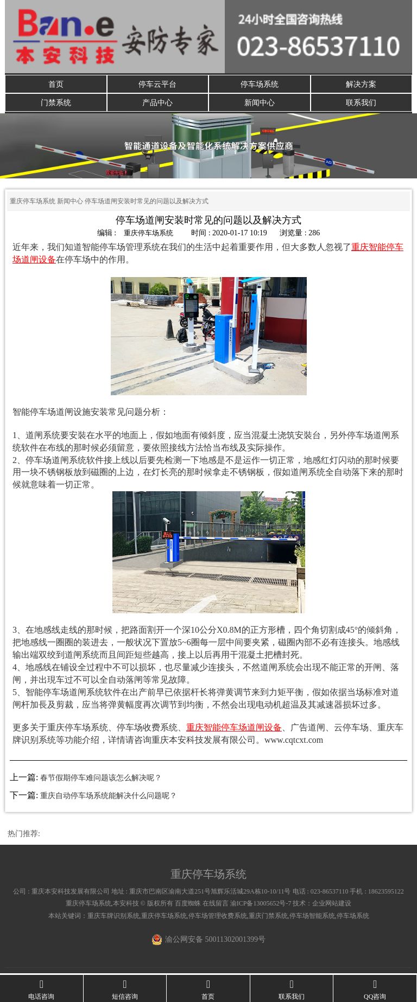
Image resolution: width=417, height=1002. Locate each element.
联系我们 (361, 104)
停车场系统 (260, 84)
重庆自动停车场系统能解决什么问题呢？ (108, 797)
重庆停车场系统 (32, 203)
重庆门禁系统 (268, 917)
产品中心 (157, 104)
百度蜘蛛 (188, 905)
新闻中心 (259, 104)
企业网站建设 (331, 905)
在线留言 (216, 905)
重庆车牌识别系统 (113, 917)
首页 (56, 84)
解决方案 (361, 84)
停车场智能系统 (312, 917)
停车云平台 (157, 84)
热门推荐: (24, 835)
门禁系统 (56, 104)
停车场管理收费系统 (217, 917)
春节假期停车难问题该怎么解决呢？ (101, 780)
